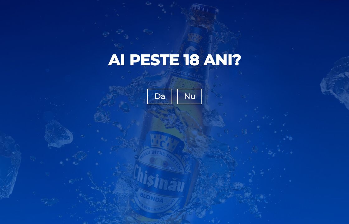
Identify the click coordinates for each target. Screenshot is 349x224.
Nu (189, 96)
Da (159, 96)
